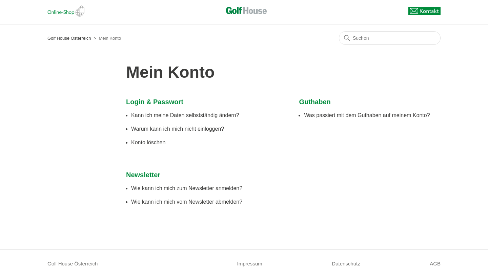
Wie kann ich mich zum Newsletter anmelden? (186, 188)
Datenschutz (346, 263)
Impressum (249, 263)
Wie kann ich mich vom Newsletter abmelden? (186, 202)
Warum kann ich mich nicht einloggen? (177, 129)
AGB (435, 263)
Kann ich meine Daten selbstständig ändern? (185, 115)
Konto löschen (148, 142)
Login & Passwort (154, 102)
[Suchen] (390, 38)
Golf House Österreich (69, 38)
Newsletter (143, 175)
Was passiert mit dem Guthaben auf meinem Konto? (367, 115)
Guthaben (314, 102)
